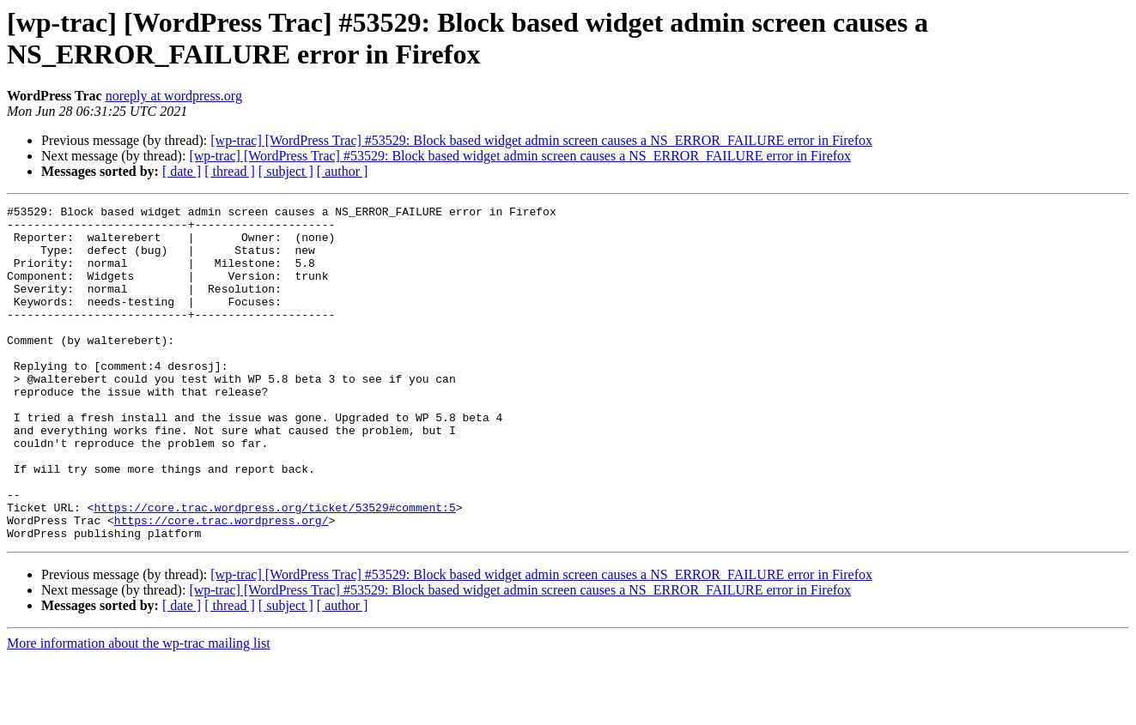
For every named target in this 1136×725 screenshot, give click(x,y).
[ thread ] (229, 171)
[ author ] (342, 171)
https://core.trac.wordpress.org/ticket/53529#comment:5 (274, 569)
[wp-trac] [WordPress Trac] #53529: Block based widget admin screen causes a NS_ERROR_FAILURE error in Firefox (541, 140)
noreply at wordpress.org (174, 95)
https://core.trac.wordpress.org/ (221, 584)
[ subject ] (285, 171)
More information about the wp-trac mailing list (138, 710)
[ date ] (181, 171)
